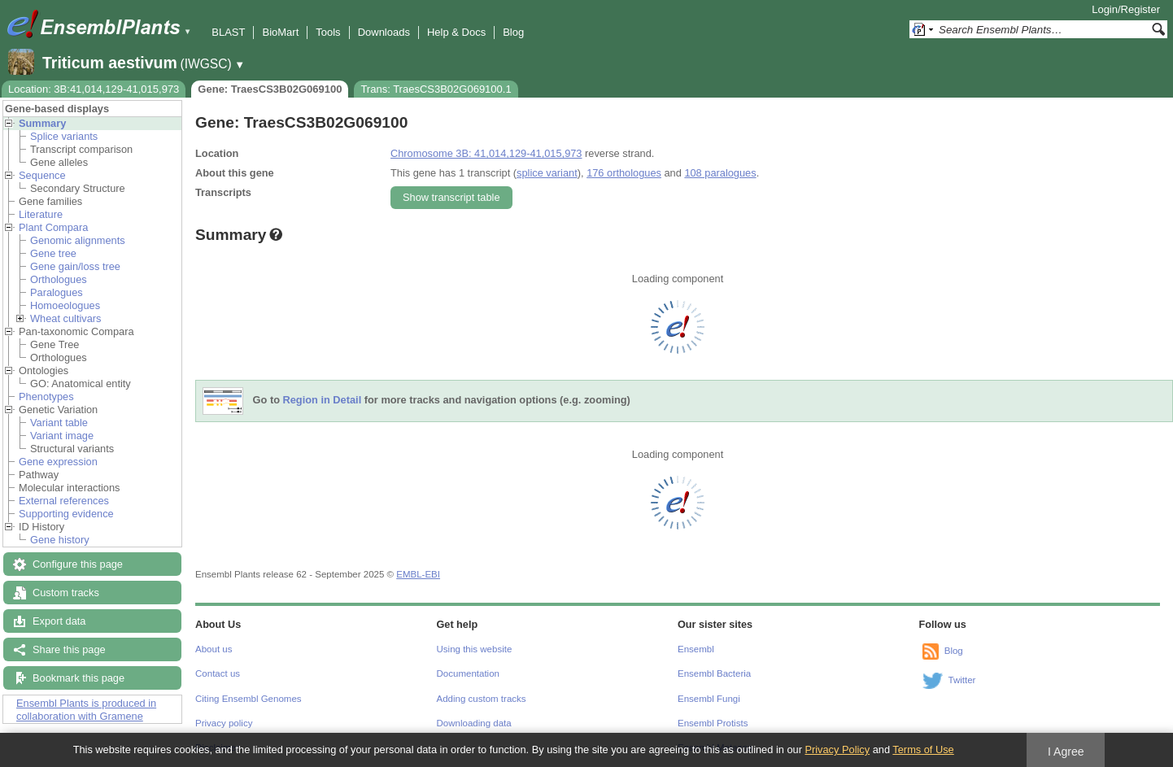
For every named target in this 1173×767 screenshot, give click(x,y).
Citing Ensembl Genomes (248, 699)
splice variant (547, 173)
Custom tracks (66, 592)
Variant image (62, 435)
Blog (513, 32)
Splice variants (64, 136)
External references (64, 501)
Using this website (474, 649)
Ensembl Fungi (709, 699)
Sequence (42, 175)
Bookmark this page (78, 678)
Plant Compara (53, 227)
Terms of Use (922, 749)
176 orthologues (623, 173)
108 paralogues (720, 173)
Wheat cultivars (65, 318)
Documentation (468, 673)
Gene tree (53, 253)
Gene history (59, 540)
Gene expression (58, 461)
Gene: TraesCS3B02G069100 (270, 89)
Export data (59, 621)
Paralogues (56, 292)
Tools (328, 32)
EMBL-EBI (418, 574)
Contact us (217, 673)
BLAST (228, 32)
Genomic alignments (77, 240)
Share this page (69, 649)
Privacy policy (223, 723)
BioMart (280, 32)
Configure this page (78, 564)
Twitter (962, 680)
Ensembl (696, 649)
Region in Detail (322, 400)
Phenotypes (46, 396)
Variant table (59, 422)
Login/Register (1126, 9)
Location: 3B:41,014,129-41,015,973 (93, 89)
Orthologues (58, 279)
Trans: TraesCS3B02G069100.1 (435, 89)
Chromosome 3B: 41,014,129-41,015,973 (486, 153)
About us (213, 649)
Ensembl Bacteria (714, 673)
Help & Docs (456, 32)
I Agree (1066, 751)
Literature (41, 214)
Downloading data (474, 723)
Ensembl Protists (713, 723)
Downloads (384, 32)
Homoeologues (65, 305)
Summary (42, 123)
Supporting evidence (66, 514)
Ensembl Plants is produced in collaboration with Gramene (86, 709)
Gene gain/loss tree (75, 266)
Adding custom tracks (481, 699)
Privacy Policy (837, 749)
